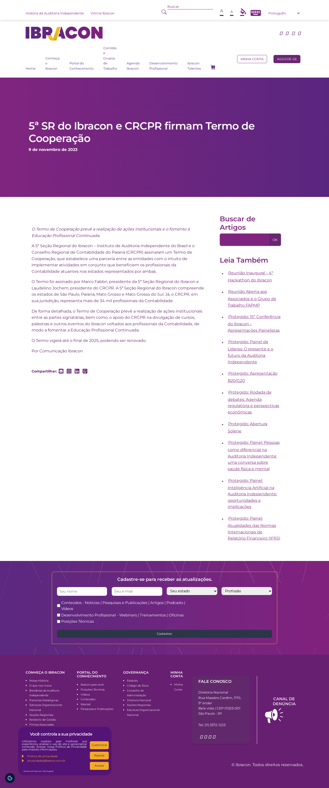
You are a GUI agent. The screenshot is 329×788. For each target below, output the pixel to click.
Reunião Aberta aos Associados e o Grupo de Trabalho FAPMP (252, 298)
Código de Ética (137, 685)
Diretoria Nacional (139, 700)
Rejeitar (99, 755)
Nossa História (38, 680)
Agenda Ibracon (133, 65)
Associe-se (287, 59)
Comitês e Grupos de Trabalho (110, 58)
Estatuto (132, 680)
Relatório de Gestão (42, 719)
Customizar (99, 745)
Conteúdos (88, 699)
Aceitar (99, 765)
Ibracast (86, 704)
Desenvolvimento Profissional (163, 65)
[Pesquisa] (244, 239)
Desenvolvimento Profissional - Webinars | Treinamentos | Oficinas (122, 615)
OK (275, 240)
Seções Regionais (41, 715)
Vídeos (85, 694)
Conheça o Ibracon (52, 63)
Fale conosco (214, 681)
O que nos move (40, 685)
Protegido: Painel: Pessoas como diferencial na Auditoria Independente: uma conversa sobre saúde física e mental (254, 455)
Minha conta (252, 59)
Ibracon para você (92, 684)
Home (31, 68)
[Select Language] (284, 13)
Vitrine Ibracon (102, 13)
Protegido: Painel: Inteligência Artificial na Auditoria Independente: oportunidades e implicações (252, 493)
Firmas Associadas (41, 724)
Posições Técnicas (77, 621)
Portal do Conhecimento (81, 65)
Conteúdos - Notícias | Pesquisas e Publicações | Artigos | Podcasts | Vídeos (123, 605)
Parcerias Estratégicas (43, 700)
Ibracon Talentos (194, 65)
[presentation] (241, 609)
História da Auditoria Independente (55, 13)
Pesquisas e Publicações (97, 709)
